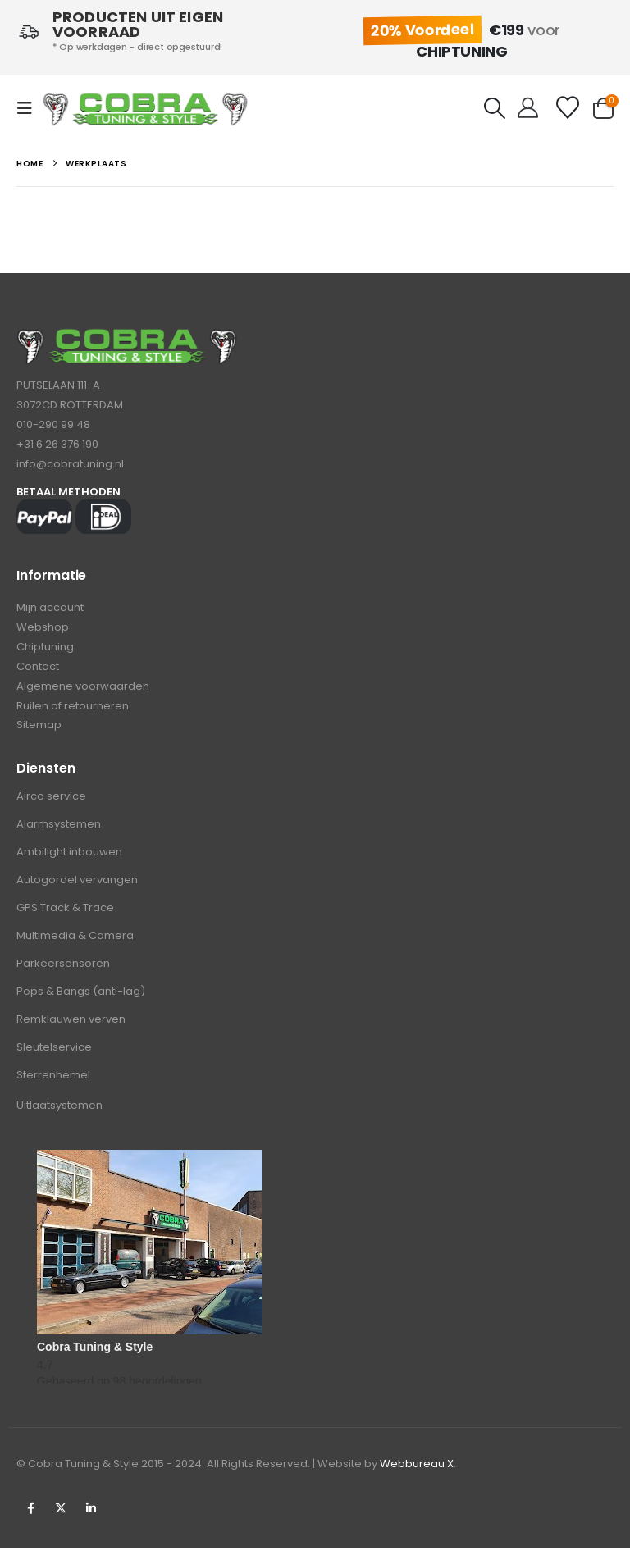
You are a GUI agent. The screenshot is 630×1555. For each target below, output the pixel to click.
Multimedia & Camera (75, 942)
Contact (37, 669)
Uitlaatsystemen (59, 1112)
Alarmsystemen (58, 830)
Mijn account (50, 608)
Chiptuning (45, 649)
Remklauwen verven (71, 1025)
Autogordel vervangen (77, 886)
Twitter (60, 1515)
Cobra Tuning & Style (95, 1353)
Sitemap (39, 731)
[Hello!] (528, 108)
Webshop (42, 628)
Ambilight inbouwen (69, 858)
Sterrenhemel (53, 1081)
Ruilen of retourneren (72, 710)
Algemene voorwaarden (82, 690)
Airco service (51, 802)
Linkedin (91, 1515)
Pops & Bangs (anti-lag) (80, 998)
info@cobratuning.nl (70, 464)
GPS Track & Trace (65, 914)
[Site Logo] (145, 108)
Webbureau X (417, 1470)
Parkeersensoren (63, 970)
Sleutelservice (54, 1053)
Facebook (30, 1515)
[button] (29, 108)
